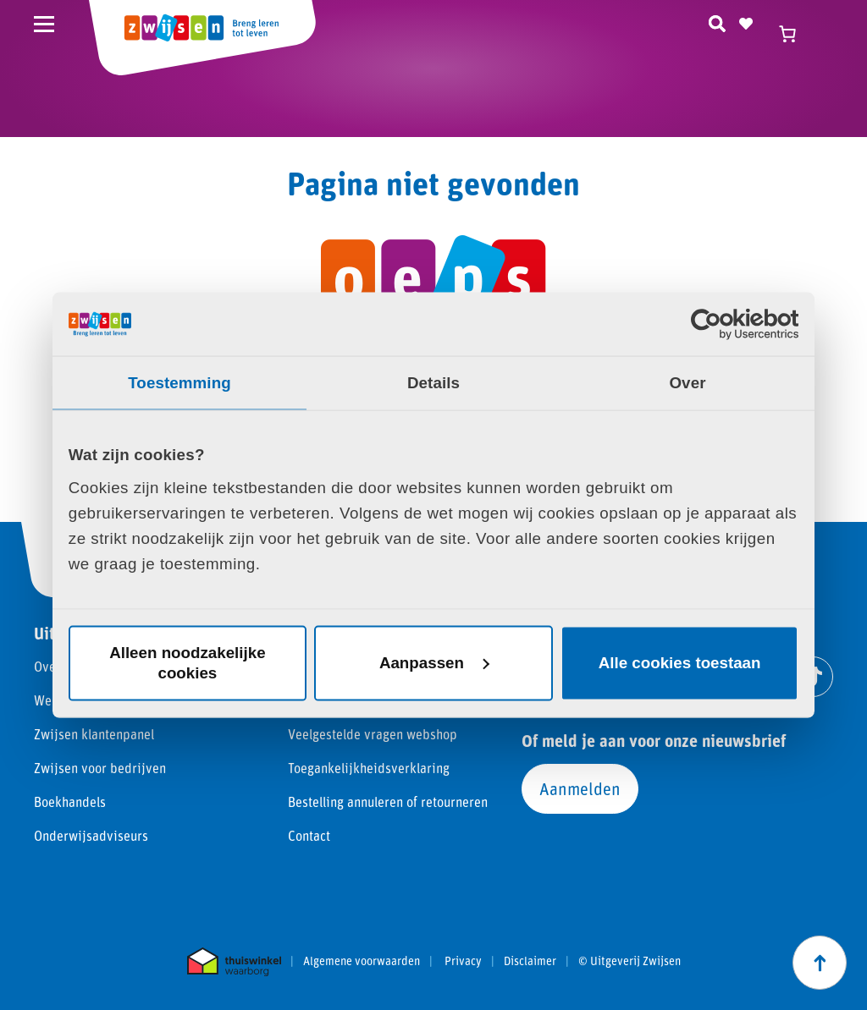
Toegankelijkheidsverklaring (369, 768)
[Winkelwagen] (795, 33)
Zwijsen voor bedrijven (100, 768)
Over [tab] (687, 382)
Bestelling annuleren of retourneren (388, 801)
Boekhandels (70, 801)
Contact (309, 835)
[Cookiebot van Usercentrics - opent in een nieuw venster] (724, 324)
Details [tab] (433, 382)
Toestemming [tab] (179, 382)
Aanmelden (580, 788)
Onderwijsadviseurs (91, 835)
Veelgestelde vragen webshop (372, 734)
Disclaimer (530, 961)
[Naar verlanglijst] (746, 21)
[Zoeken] (717, 21)
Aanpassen (434, 663)
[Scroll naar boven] (819, 963)
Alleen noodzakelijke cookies (187, 663)
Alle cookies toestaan (680, 663)
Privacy (463, 961)
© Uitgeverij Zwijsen (629, 961)
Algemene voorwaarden (361, 961)
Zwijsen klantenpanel (94, 734)
